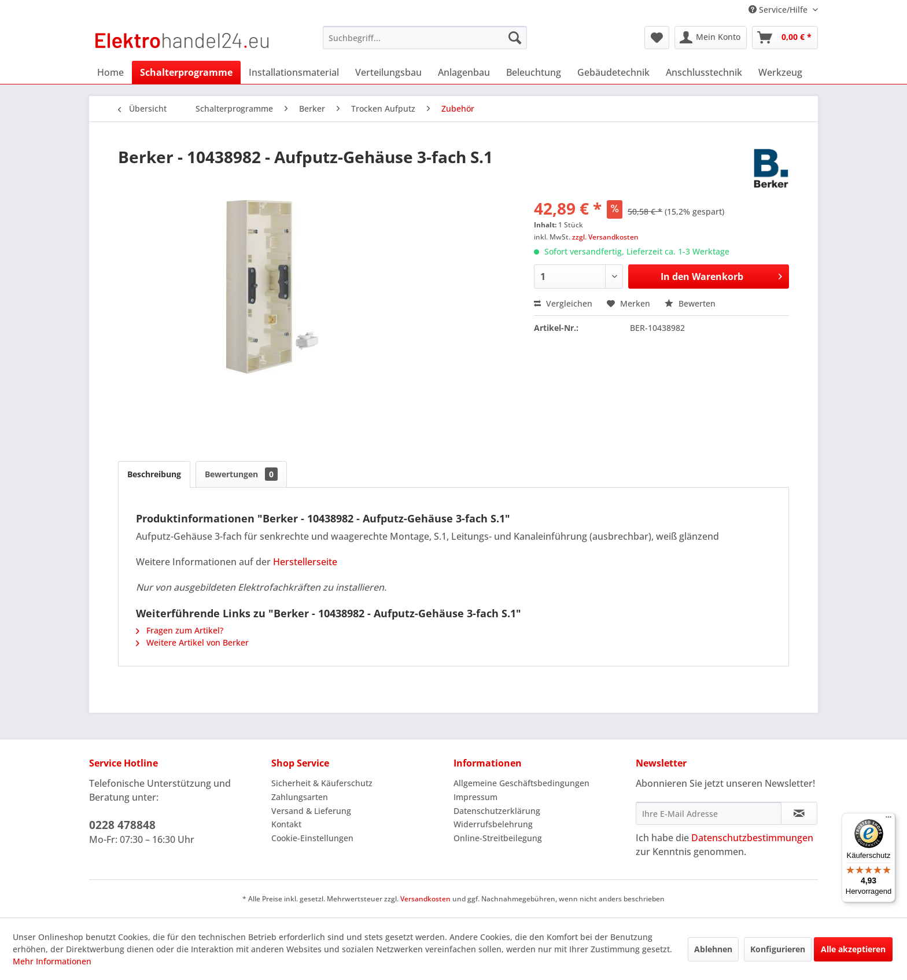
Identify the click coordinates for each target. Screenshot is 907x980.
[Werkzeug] (780, 72)
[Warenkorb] (785, 37)
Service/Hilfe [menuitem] (779, 9)
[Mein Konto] (710, 37)
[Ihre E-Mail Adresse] (708, 813)
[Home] (110, 72)
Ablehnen (713, 949)
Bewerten (690, 303)
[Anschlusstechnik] (704, 72)
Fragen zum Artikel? (179, 630)
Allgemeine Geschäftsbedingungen (521, 783)
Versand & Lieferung (311, 810)
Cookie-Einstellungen (312, 837)
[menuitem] (425, 37)
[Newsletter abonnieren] (799, 813)
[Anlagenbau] (464, 72)
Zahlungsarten (299, 796)
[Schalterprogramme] (186, 72)
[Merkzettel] (656, 37)
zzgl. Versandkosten (605, 237)
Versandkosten (425, 899)
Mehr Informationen (52, 961)
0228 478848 (122, 824)
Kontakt (286, 824)
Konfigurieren (777, 949)
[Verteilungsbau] (388, 72)
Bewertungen (241, 474)
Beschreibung (154, 474)
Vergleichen (563, 303)
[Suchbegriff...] (425, 37)
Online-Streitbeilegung (498, 837)
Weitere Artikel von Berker (192, 642)
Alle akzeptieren (853, 949)
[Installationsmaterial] (294, 72)
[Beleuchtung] (533, 72)
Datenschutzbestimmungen (752, 837)
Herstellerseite (305, 561)
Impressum (475, 796)
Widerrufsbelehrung (493, 824)
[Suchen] (515, 37)
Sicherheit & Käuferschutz (322, 783)
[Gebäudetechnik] (613, 72)
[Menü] (888, 820)
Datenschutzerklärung (497, 810)
